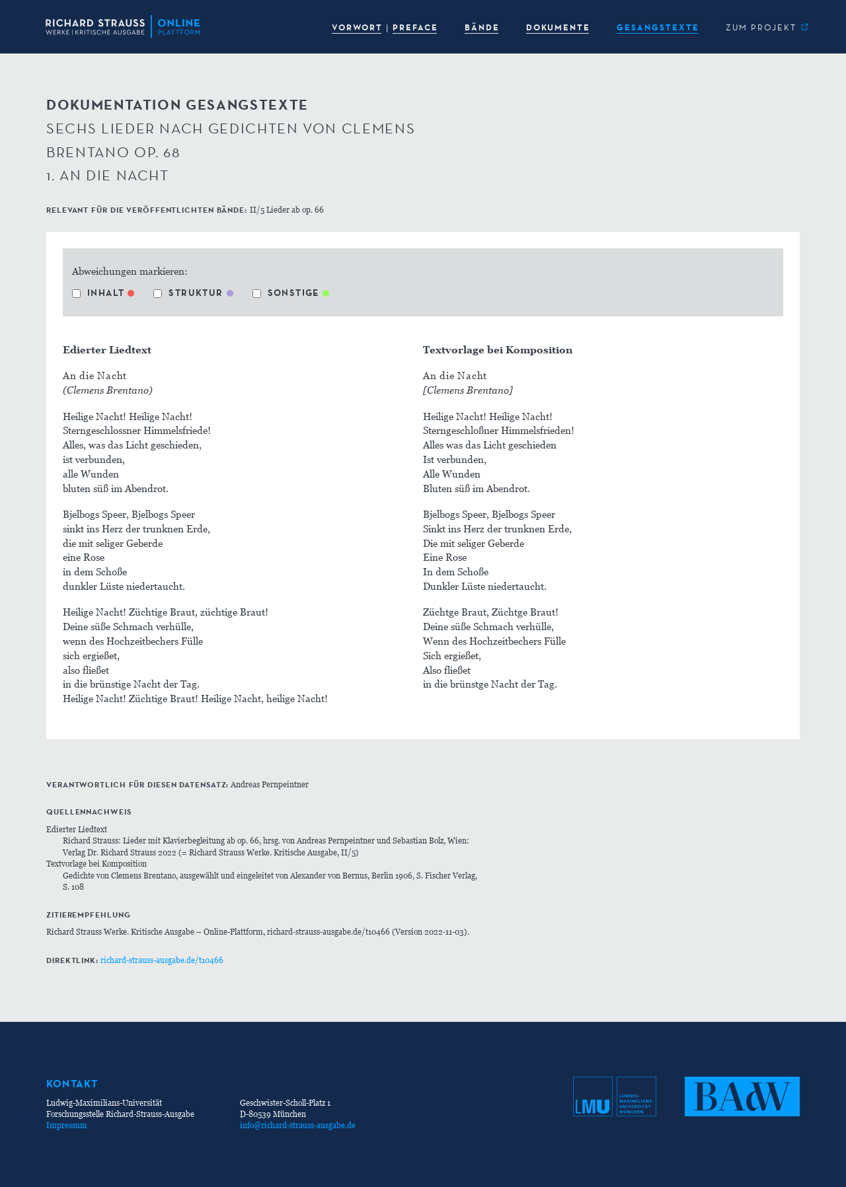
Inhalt (98, 293)
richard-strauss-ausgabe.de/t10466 (161, 960)
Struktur (188, 293)
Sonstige (285, 293)
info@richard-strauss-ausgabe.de (298, 1125)
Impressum (66, 1125)
